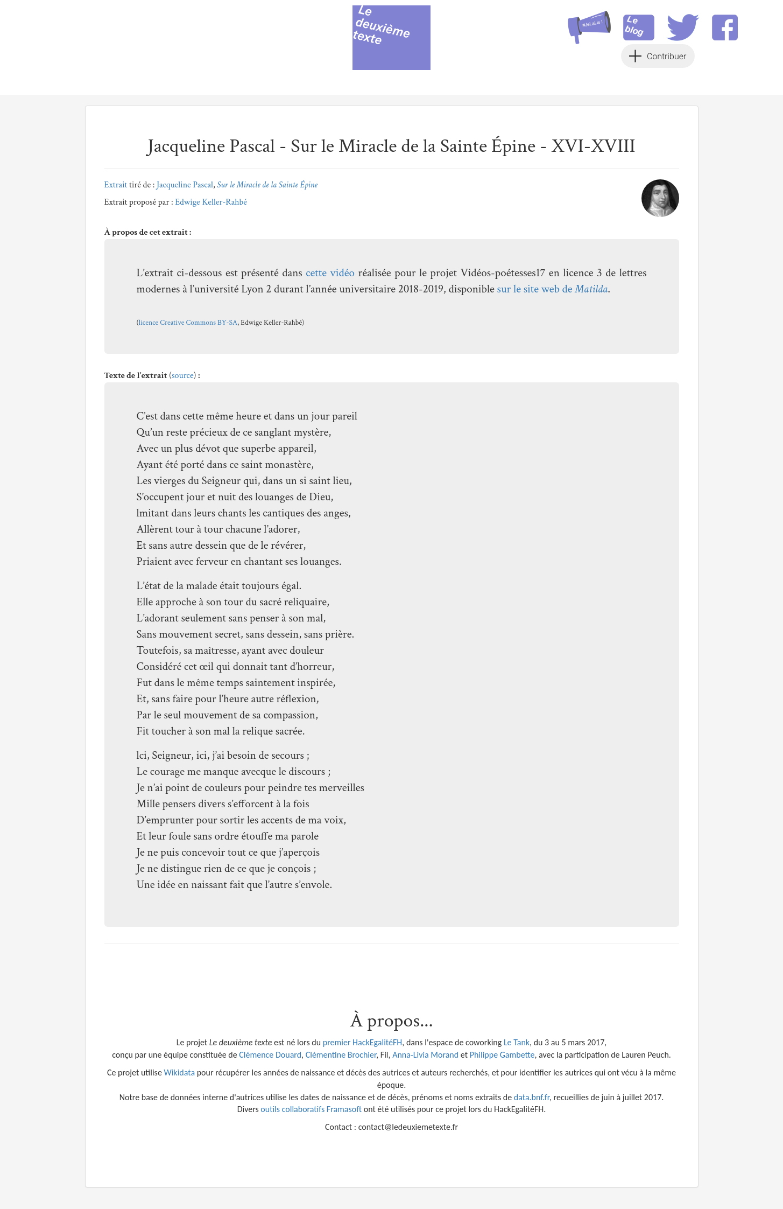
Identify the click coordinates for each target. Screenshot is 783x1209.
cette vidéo (330, 272)
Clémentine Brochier (341, 1055)
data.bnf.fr (531, 1097)
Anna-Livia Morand (425, 1055)
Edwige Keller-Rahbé (211, 202)
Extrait (116, 185)
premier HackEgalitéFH (363, 1042)
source (183, 375)
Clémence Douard (270, 1055)
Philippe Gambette (502, 1055)
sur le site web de (552, 289)
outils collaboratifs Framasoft (311, 1109)
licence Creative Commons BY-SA (188, 322)
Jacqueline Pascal (185, 185)
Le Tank (517, 1042)
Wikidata (179, 1072)
